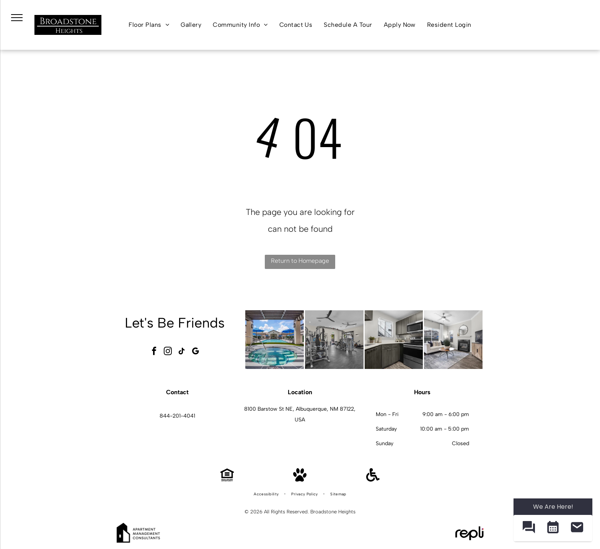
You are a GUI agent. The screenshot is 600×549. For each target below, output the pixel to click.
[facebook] (154, 352)
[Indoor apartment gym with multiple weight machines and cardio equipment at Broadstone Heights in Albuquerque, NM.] (334, 339)
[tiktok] (182, 352)
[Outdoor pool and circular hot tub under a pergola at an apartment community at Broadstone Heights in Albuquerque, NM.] (274, 339)
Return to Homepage (300, 260)
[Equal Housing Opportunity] (227, 479)
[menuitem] (149, 25)
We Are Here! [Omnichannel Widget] (553, 506)
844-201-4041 (177, 416)
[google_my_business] (195, 352)
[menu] (17, 18)
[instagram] (168, 352)
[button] (529, 528)
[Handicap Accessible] (373, 479)
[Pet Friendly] (300, 479)
